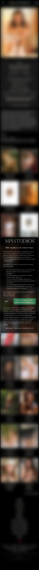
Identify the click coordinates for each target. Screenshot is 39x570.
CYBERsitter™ (9, 328)
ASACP (31, 328)
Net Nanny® (18, 328)
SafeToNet (25, 328)
